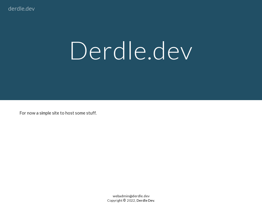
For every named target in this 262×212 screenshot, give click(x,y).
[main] (131, 50)
